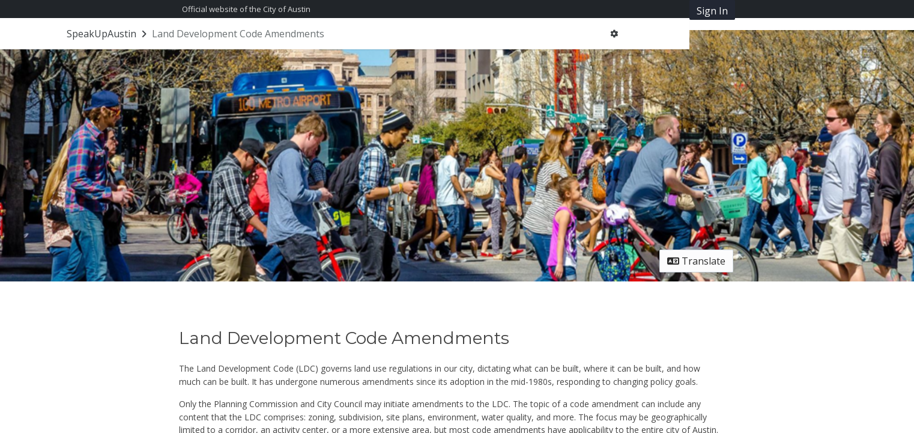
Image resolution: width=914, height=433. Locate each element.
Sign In (712, 10)
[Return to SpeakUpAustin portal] (108, 34)
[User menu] (614, 34)
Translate (696, 261)
